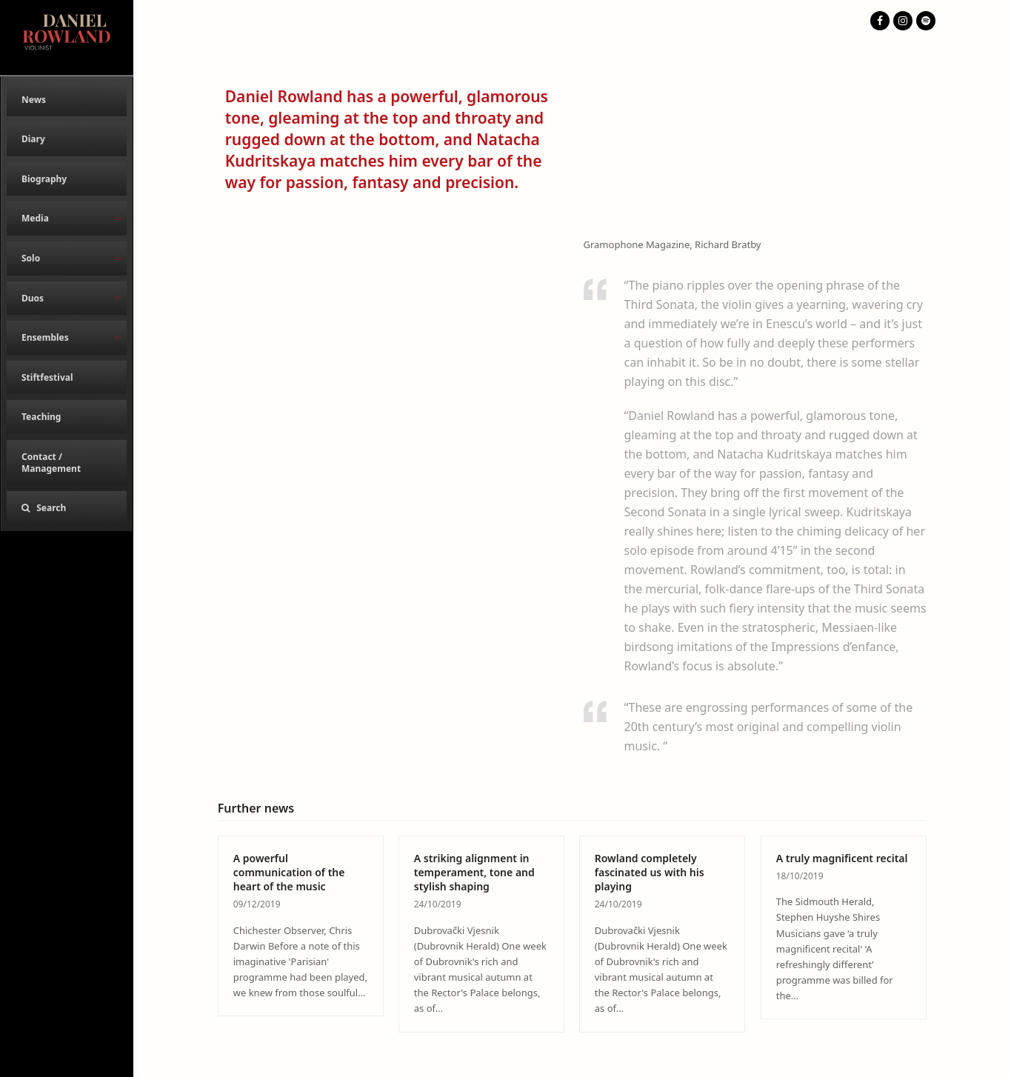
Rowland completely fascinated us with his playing (649, 872)
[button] (67, 508)
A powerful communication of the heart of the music (289, 872)
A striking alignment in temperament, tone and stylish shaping (474, 872)
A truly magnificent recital (842, 858)
